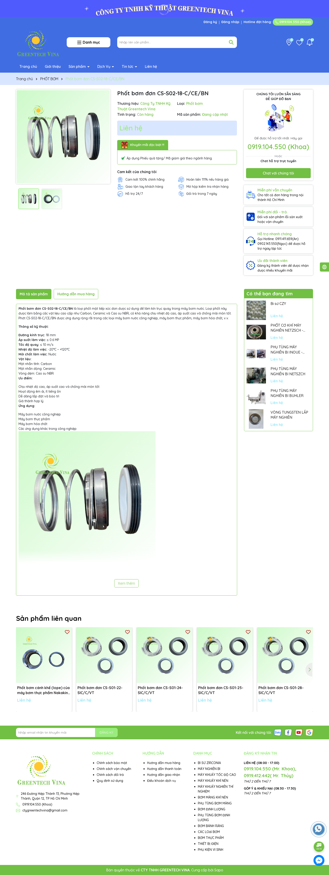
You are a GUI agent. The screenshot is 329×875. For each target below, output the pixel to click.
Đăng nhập (230, 22)
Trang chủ (28, 66)
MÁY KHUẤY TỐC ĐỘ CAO (217, 775)
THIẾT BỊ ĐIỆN (208, 844)
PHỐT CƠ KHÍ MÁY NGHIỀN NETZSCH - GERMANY (287, 328)
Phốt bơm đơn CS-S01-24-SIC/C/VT (160, 690)
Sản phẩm (78, 66)
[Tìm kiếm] (231, 42)
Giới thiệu (53, 66)
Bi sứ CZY (278, 303)
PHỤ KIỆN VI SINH (210, 850)
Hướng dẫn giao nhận (163, 775)
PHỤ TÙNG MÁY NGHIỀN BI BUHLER (287, 393)
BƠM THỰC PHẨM (211, 838)
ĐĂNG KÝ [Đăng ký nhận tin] (106, 732)
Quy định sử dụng (110, 781)
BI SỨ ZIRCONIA (209, 763)
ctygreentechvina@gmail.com (44, 810)
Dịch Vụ (104, 66)
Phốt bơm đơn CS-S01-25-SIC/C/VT (220, 690)
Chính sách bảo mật (112, 763)
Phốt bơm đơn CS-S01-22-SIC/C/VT (99, 690)
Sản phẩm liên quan (49, 618)
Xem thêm (126, 583)
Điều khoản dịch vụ (161, 781)
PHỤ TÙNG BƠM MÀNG (215, 803)
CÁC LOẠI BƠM (209, 832)
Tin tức (128, 66)
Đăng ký (210, 22)
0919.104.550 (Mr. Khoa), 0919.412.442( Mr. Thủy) (270, 772)
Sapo (218, 870)
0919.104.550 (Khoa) (293, 22)
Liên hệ (151, 66)
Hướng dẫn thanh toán (164, 769)
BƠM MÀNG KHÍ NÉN (213, 797)
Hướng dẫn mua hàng (163, 763)
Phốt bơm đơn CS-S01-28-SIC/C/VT (281, 690)
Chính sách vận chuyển (114, 769)
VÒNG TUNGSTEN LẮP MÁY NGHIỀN (289, 415)
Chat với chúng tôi (278, 173)
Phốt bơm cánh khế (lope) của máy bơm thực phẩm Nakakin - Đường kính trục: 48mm (43, 690)
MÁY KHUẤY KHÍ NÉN (213, 781)
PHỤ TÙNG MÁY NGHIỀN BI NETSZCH (288, 371)
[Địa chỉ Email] (67, 732)
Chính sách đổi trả (110, 775)
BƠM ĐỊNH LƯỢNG (211, 809)
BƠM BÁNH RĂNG (211, 826)
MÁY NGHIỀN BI (209, 769)
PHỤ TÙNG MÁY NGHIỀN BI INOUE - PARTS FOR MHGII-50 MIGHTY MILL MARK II (288, 350)
